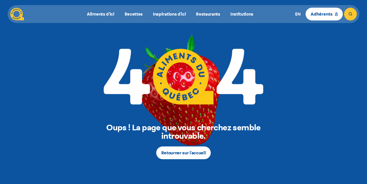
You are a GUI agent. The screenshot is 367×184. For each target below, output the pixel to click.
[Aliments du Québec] (17, 14)
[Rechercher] (350, 14)
